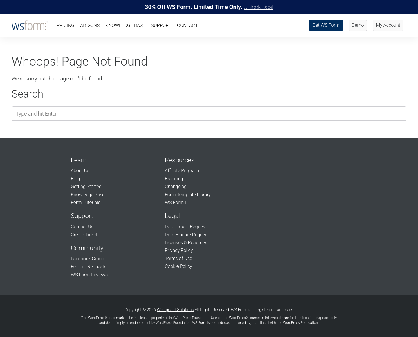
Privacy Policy (179, 250)
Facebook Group (87, 259)
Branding (174, 178)
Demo (358, 25)
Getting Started (86, 186)
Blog (75, 178)
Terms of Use (178, 258)
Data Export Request (186, 226)
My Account (388, 25)
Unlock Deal (258, 6)
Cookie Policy (178, 266)
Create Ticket (84, 234)
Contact (187, 25)
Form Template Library (188, 194)
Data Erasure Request (187, 234)
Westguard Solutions (175, 309)
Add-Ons (90, 25)
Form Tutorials (85, 202)
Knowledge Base (125, 25)
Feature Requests (89, 266)
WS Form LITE (179, 202)
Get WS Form (325, 25)
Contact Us (82, 226)
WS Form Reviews (89, 274)
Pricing (65, 25)
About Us (80, 170)
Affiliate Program (182, 170)
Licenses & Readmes (186, 242)
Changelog (176, 186)
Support (161, 25)
